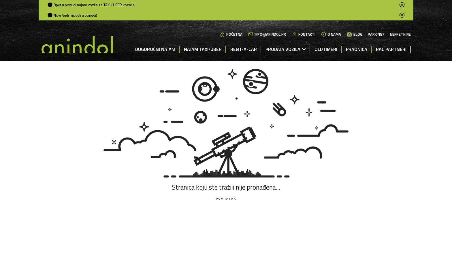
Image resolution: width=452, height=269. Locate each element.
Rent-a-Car (243, 49)
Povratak (226, 198)
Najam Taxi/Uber (203, 49)
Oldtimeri (325, 49)
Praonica (356, 49)
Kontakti (303, 34)
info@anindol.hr (267, 34)
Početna (231, 34)
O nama (331, 34)
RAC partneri (391, 49)
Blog (354, 34)
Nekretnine (400, 34)
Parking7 (376, 34)
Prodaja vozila (282, 49)
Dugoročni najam (155, 49)
